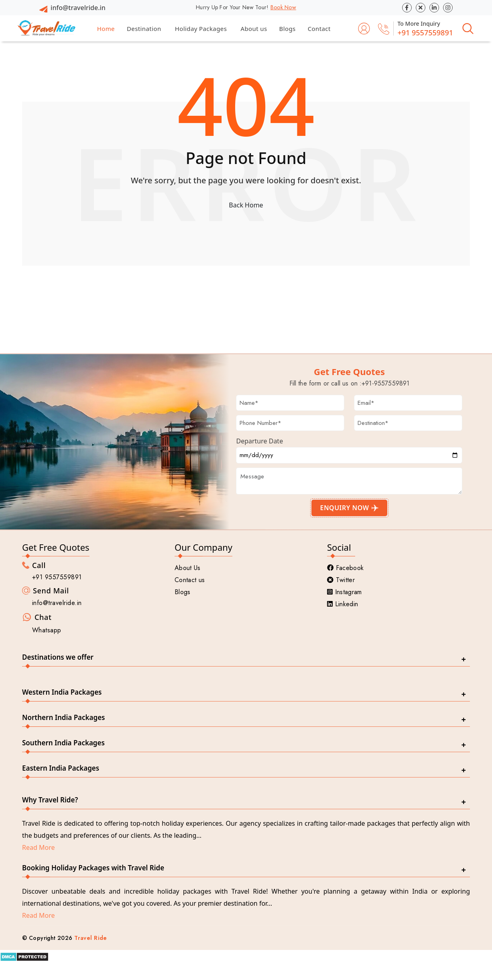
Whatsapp (46, 630)
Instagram (344, 592)
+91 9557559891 (425, 32)
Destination (144, 29)
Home (106, 29)
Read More (38, 847)
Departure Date (259, 441)
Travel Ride (90, 938)
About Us (188, 567)
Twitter (341, 580)
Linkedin (342, 604)
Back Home (246, 205)
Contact (319, 29)
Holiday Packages (201, 29)
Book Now (283, 7)
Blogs (287, 29)
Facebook (345, 567)
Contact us (190, 580)
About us (253, 29)
